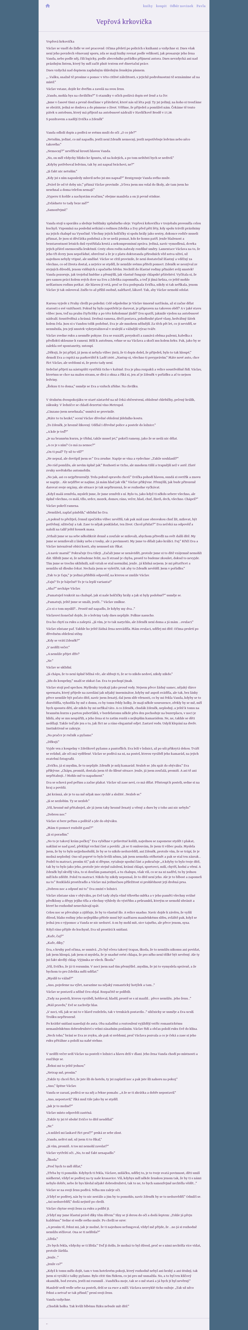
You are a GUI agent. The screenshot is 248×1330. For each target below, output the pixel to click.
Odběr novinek (181, 6)
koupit (161, 6)
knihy (148, 6)
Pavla (201, 6)
